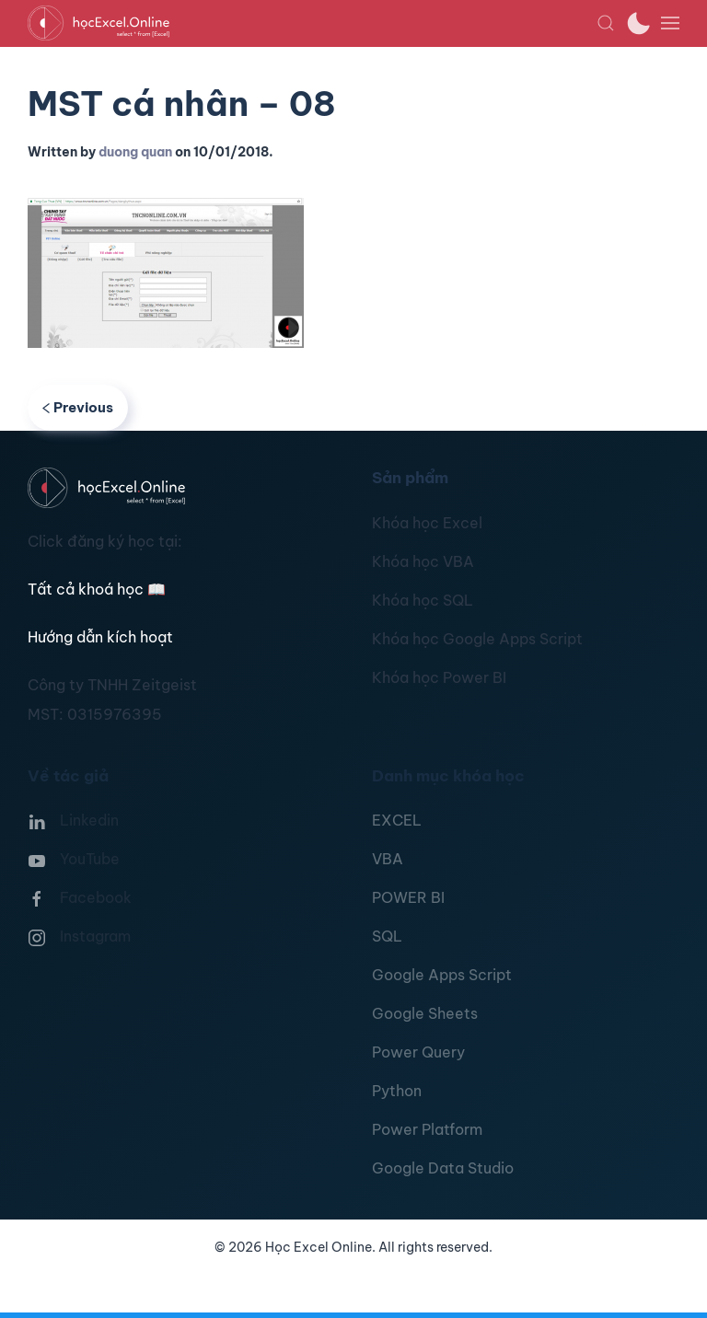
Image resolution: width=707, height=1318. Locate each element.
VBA (387, 859)
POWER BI (408, 897)
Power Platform (427, 1129)
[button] (606, 23)
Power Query (418, 1052)
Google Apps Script (442, 974)
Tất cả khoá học (97, 589)
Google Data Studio (443, 1168)
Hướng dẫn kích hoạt (100, 637)
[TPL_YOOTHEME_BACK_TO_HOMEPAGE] (312, 23)
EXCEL (397, 820)
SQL (387, 936)
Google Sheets (425, 1013)
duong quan (135, 152)
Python (397, 1090)
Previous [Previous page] (77, 407)
